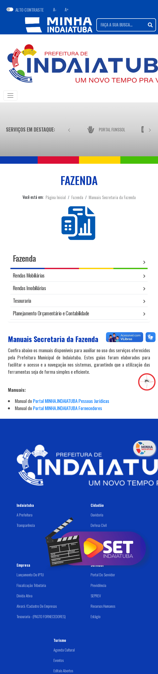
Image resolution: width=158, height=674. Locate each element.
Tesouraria (22, 300)
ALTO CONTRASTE (29, 9)
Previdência (98, 585)
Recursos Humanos (103, 606)
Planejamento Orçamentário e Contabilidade (51, 313)
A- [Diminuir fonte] (54, 10)
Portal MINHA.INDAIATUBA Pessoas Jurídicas (71, 400)
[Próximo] (150, 129)
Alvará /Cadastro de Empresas (37, 606)
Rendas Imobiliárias (29, 288)
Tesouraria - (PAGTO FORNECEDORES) (41, 616)
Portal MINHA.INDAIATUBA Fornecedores (67, 408)
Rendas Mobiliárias (29, 275)
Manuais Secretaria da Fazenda (112, 197)
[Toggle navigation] (10, 95)
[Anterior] (69, 129)
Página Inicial (56, 197)
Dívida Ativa (24, 595)
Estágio (96, 616)
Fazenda (77, 197)
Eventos (58, 660)
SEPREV (96, 595)
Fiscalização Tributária (31, 585)
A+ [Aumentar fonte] (67, 10)
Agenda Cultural (64, 649)
